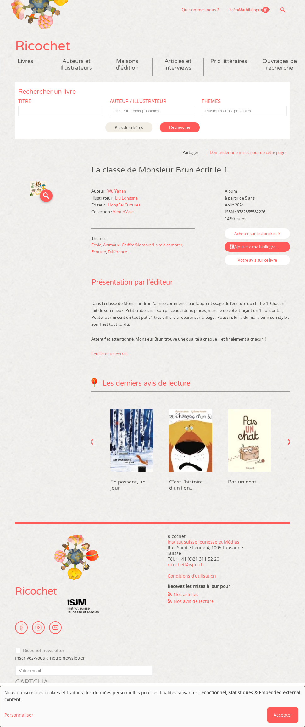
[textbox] (155, 111)
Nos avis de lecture (194, 601)
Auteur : (99, 191)
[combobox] (152, 111)
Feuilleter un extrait (110, 354)
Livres (25, 61)
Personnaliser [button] (18, 715)
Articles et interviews (177, 64)
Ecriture (99, 252)
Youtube (55, 627)
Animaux (111, 245)
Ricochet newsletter (43, 650)
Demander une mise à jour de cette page (247, 152)
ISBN (229, 212)
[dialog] (152, 706)
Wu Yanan (116, 191)
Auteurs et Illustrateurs (76, 64)
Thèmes (211, 101)
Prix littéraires (228, 61)
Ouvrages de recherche (280, 64)
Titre (24, 101)
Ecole (96, 245)
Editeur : (100, 205)
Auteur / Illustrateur (138, 101)
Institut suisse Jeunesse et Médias (83, 606)
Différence (117, 252)
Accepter (283, 715)
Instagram (38, 627)
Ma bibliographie (254, 10)
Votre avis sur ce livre (257, 260)
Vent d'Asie (123, 212)
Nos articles (186, 594)
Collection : (102, 212)
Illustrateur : (103, 198)
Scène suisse (208, 10)
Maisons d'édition (127, 64)
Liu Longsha (126, 198)
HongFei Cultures (124, 205)
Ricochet (42, 46)
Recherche (283, 10)
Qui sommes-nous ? (168, 10)
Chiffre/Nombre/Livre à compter (152, 245)
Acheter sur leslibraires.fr (257, 233)
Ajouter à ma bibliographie (259, 247)
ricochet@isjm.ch (186, 564)
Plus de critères (129, 127)
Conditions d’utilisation (192, 576)
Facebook (21, 627)
